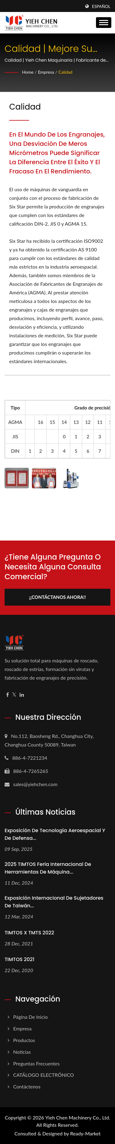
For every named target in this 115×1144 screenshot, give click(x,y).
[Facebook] (7, 694)
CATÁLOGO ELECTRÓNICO (43, 1075)
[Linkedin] (22, 694)
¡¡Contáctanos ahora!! (57, 597)
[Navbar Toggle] (103, 22)
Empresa (46, 72)
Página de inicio (30, 1017)
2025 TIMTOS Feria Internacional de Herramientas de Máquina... (48, 868)
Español (101, 6)
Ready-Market (85, 1133)
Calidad (65, 72)
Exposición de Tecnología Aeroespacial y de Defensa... (55, 834)
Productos (24, 1040)
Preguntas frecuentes (36, 1063)
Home (27, 72)
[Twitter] (14, 694)
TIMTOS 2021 (19, 959)
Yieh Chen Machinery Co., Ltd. (77, 1117)
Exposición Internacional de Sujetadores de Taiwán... (54, 901)
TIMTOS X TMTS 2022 (29, 932)
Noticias (22, 1052)
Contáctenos (26, 1086)
